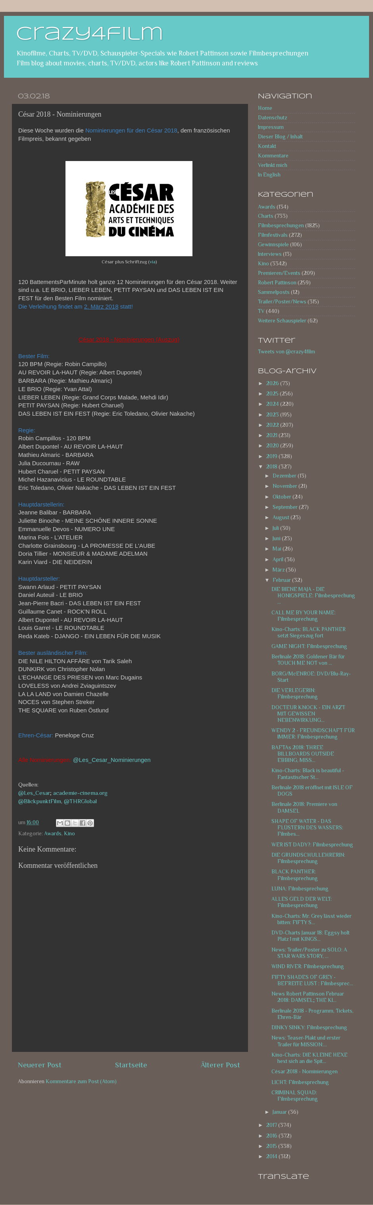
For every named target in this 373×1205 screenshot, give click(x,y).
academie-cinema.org (80, 793)
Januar (280, 1112)
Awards (53, 834)
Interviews (270, 254)
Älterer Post (220, 1065)
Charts (265, 216)
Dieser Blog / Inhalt (280, 137)
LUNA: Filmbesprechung (300, 889)
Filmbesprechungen (281, 225)
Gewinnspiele (273, 245)
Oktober (282, 497)
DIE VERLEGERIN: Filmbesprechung (294, 693)
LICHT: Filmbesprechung (300, 1082)
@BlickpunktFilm (39, 801)
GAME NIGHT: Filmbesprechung (309, 646)
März (279, 570)
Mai (278, 549)
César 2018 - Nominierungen (304, 1072)
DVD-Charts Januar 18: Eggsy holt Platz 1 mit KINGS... (310, 936)
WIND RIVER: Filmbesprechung (307, 966)
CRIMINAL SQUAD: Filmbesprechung (294, 1096)
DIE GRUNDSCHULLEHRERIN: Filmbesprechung (308, 858)
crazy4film (89, 34)
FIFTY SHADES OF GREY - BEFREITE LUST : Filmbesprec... (312, 980)
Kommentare (273, 156)
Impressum (271, 127)
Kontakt (267, 146)
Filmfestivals (273, 235)
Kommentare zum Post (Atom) (81, 1081)
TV (261, 311)
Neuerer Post (40, 1065)
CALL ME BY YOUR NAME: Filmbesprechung (303, 616)
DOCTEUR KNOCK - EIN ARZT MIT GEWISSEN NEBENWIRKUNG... (308, 713)
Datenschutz (272, 118)
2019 (272, 456)
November (285, 486)
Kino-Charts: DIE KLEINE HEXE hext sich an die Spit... (309, 1058)
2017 (272, 1125)
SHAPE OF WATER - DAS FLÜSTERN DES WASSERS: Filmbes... (307, 827)
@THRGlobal (80, 801)
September (286, 507)
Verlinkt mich (272, 165)
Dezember (285, 476)
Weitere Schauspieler (282, 321)
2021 (272, 435)
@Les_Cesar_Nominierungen (112, 760)
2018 (272, 467)
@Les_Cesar (34, 793)
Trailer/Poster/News (282, 302)
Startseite (131, 1065)
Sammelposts (274, 292)
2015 (272, 1146)
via (153, 262)
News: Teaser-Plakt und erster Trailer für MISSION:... (305, 1041)
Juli (276, 528)
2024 (273, 404)
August (281, 517)
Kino (69, 834)
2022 (273, 425)
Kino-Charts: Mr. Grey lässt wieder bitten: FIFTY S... (311, 919)
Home (265, 108)
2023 (273, 415)
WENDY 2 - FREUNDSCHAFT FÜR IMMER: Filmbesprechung (313, 733)
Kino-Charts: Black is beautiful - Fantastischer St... (307, 774)
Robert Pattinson (277, 283)
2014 (272, 1156)
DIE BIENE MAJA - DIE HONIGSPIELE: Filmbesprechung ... (313, 595)
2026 (273, 383)
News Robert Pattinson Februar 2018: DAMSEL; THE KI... (307, 997)
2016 (272, 1136)
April (279, 559)
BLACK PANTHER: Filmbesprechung (294, 875)
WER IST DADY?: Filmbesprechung (312, 845)
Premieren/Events (279, 273)
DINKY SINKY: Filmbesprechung (309, 1027)
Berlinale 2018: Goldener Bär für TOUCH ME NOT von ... (308, 660)
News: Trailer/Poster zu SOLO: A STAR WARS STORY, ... (309, 953)
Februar (282, 580)
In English (269, 175)
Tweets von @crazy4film (286, 352)
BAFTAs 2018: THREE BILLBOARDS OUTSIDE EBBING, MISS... (302, 753)
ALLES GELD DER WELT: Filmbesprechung (301, 902)
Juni (277, 538)
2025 (273, 394)
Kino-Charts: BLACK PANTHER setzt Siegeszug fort (308, 632)
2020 (273, 446)
